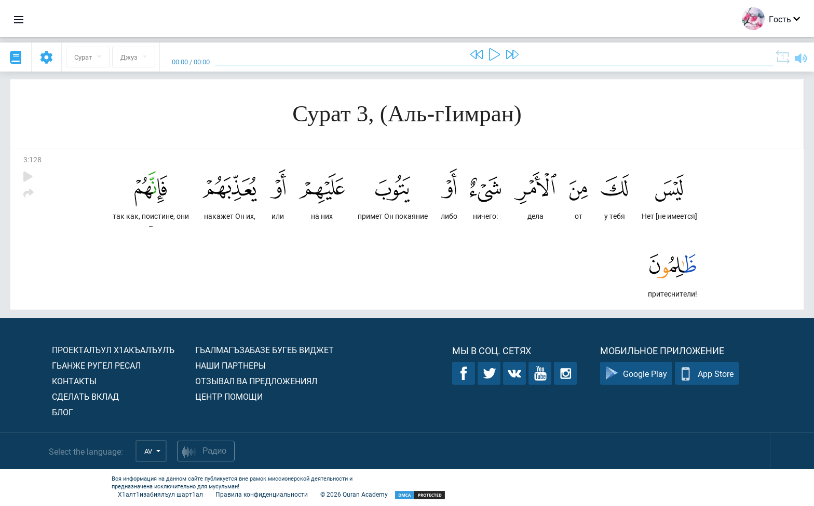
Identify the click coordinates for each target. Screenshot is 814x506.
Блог (62, 411)
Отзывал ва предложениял (256, 380)
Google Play (636, 374)
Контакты (74, 380)
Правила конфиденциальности (261, 494)
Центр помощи (229, 396)
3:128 (32, 159)
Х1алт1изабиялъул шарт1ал (160, 494)
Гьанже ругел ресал (96, 365)
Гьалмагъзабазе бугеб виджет (264, 349)
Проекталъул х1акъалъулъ (113, 349)
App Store (707, 374)
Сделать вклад (85, 396)
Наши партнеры (230, 365)
